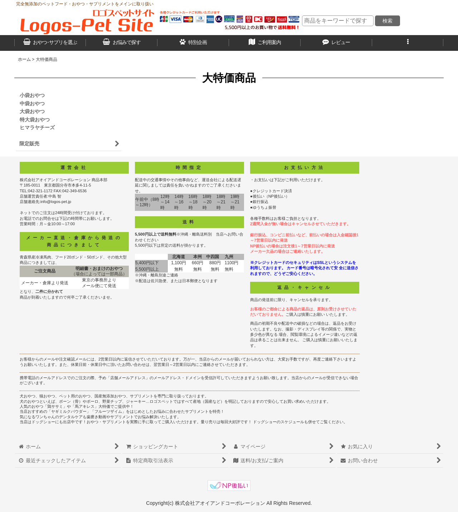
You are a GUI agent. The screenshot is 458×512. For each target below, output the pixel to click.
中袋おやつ (32, 103)
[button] (408, 43)
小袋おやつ (32, 95)
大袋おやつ (32, 111)
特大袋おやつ (35, 119)
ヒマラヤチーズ (37, 127)
